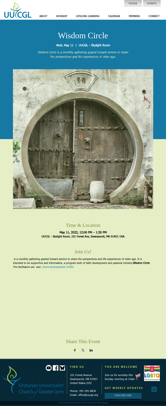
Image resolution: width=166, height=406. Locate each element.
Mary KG (105, 403)
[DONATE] (152, 3)
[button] (43, 16)
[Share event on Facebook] (74, 350)
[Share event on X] (83, 350)
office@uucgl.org (88, 395)
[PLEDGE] (133, 3)
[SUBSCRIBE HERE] (123, 396)
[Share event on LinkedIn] (91, 350)
